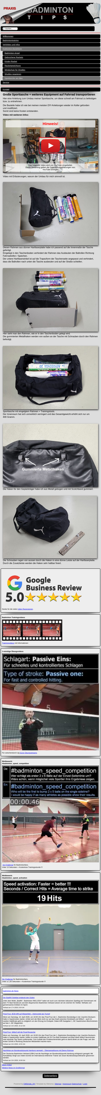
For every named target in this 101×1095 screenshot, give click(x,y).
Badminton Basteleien (12, 49)
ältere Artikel (7, 1065)
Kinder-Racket (11, 61)
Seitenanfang (50, 1076)
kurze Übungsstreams (28, 753)
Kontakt (6, 89)
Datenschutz (77, 1084)
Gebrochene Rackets (14, 57)
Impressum (67, 1084)
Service (6, 82)
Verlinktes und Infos (11, 45)
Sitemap (58, 1084)
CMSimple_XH (29, 1084)
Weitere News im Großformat (13, 1068)
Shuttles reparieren (13, 74)
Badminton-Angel (12, 53)
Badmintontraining (10, 40)
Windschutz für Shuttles (15, 70)
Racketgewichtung (13, 66)
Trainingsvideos (8, 643)
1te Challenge (7, 865)
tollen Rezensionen (25, 609)
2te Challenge (7, 979)
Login (85, 1084)
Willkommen (8, 36)
